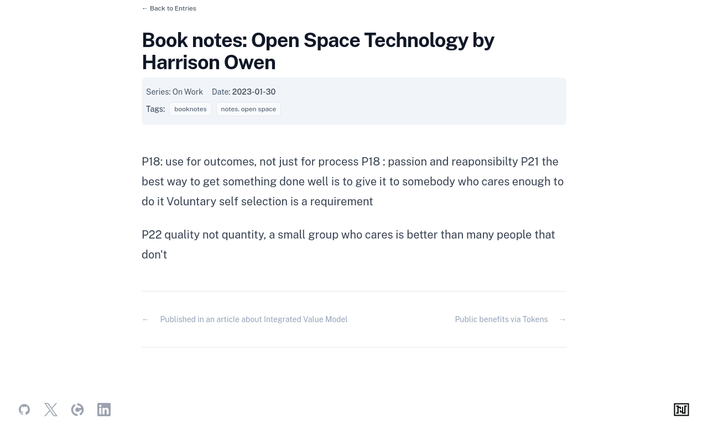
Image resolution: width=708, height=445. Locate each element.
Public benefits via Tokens (501, 319)
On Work (188, 91)
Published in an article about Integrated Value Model (253, 319)
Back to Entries (173, 8)
